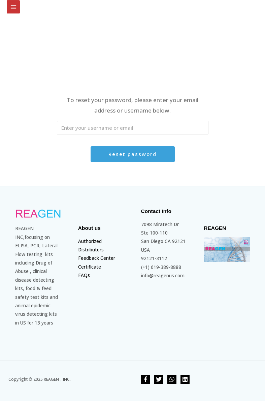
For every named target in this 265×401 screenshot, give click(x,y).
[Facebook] (145, 379)
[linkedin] (185, 379)
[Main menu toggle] (13, 6)
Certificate (89, 267)
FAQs (84, 275)
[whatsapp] (171, 379)
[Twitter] (158, 379)
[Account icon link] (255, 4)
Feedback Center (96, 258)
